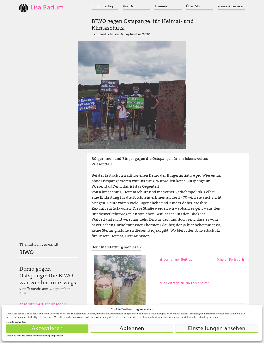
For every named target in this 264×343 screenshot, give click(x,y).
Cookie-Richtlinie (15, 336)
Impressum (57, 336)
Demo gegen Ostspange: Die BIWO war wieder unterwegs (47, 276)
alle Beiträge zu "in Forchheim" (184, 283)
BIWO (26, 252)
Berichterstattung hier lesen (116, 247)
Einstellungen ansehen (216, 328)
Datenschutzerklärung (38, 336)
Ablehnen (131, 328)
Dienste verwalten (16, 322)
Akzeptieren (47, 328)
